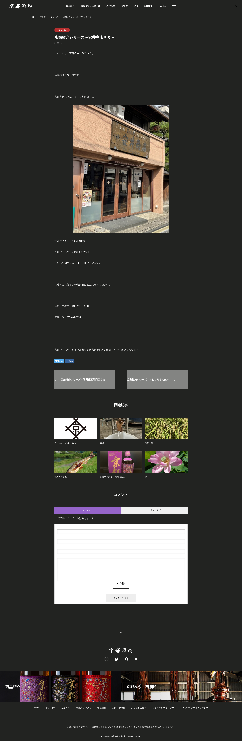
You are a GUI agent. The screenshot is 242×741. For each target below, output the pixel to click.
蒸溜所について (83, 708)
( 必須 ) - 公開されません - (71, 537)
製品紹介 (70, 6)
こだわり (110, 6)
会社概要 (148, 6)
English (162, 6)
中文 (174, 6)
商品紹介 (50, 708)
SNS (136, 6)
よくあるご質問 (138, 708)
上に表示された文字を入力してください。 (121, 587)
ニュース (62, 30)
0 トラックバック (154, 510)
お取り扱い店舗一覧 (90, 6)
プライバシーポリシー (163, 708)
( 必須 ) (70, 527)
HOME (37, 708)
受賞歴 (124, 6)
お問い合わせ (118, 708)
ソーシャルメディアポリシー (194, 708)
